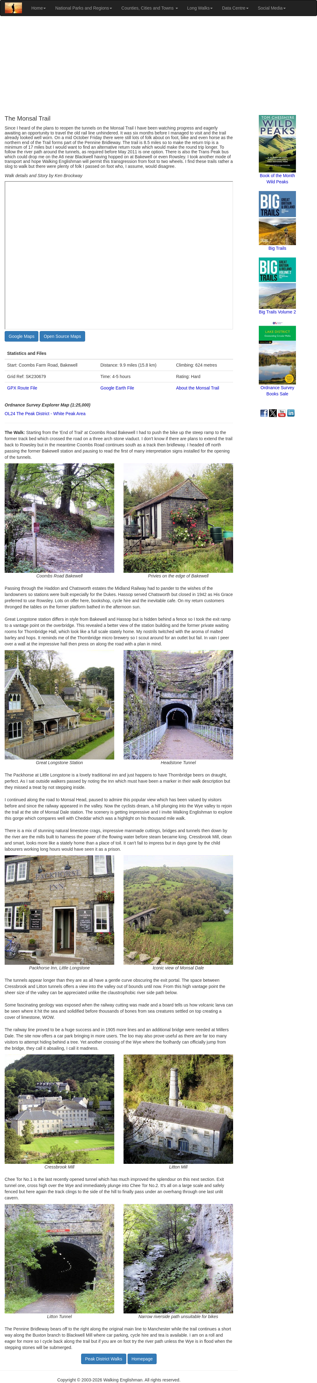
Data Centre (235, 8)
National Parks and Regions (83, 8)
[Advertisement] (158, 65)
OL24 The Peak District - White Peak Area (45, 413)
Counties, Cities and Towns (149, 8)
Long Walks (200, 8)
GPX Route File (22, 387)
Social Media (272, 8)
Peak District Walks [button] (103, 1358)
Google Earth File (117, 387)
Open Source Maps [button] (62, 336)
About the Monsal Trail (197, 387)
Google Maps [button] (21, 336)
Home (38, 8)
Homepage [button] (142, 1358)
